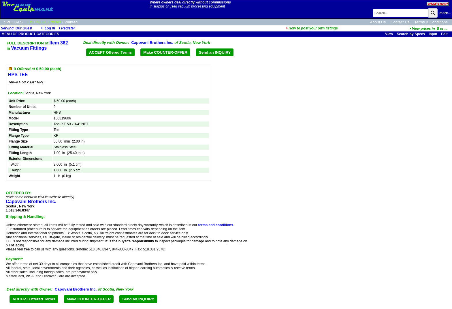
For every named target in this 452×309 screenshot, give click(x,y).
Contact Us (400, 22)
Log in (50, 28)
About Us (378, 22)
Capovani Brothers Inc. (152, 42)
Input (433, 34)
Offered (54, 22)
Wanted (71, 22)
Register (68, 28)
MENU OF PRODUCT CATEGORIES (30, 34)
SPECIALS (13, 22)
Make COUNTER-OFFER (165, 52)
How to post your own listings (312, 28)
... (428, 29)
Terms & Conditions (431, 22)
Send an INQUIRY (215, 52)
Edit (445, 34)
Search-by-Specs (411, 34)
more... (445, 13)
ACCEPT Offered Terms (110, 52)
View (389, 34)
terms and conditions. (216, 225)
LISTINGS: (37, 22)
